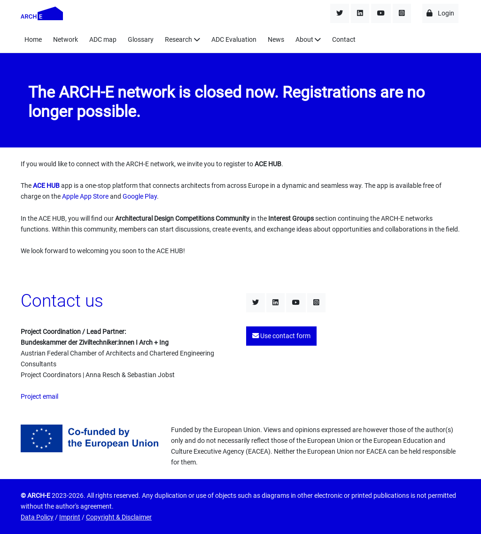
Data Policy (37, 517)
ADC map (102, 40)
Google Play (140, 197)
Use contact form (281, 336)
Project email (39, 397)
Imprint (69, 517)
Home (33, 40)
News (276, 40)
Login (440, 13)
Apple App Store (85, 197)
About (304, 40)
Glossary (141, 40)
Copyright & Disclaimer (119, 517)
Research (178, 40)
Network (65, 40)
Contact (344, 40)
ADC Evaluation (233, 40)
